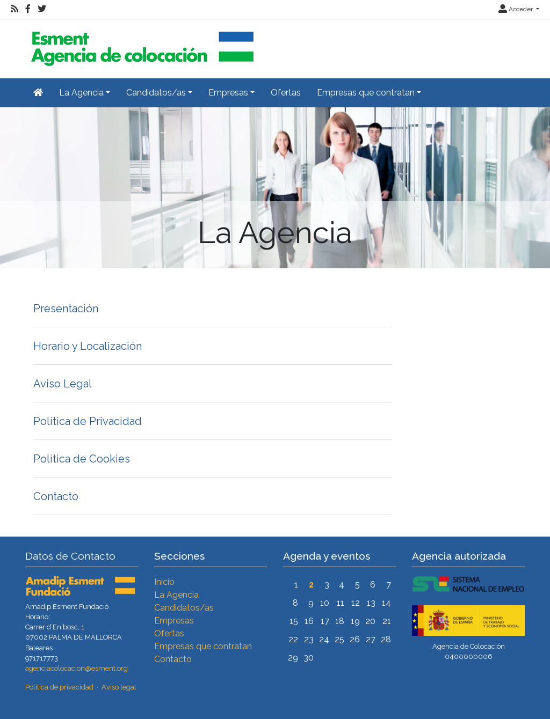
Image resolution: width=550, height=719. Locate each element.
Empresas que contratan (203, 646)
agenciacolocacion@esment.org (76, 668)
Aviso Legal (62, 383)
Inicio (164, 582)
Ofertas (286, 92)
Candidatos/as (184, 608)
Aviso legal (119, 687)
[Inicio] (140, 44)
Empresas (174, 620)
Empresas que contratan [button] (366, 92)
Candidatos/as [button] (156, 92)
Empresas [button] (228, 92)
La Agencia (176, 595)
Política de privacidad (59, 687)
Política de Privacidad (87, 421)
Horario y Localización (87, 346)
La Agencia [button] (81, 92)
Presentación (65, 308)
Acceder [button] (516, 9)
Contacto (55, 496)
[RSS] (14, 9)
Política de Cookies (81, 458)
